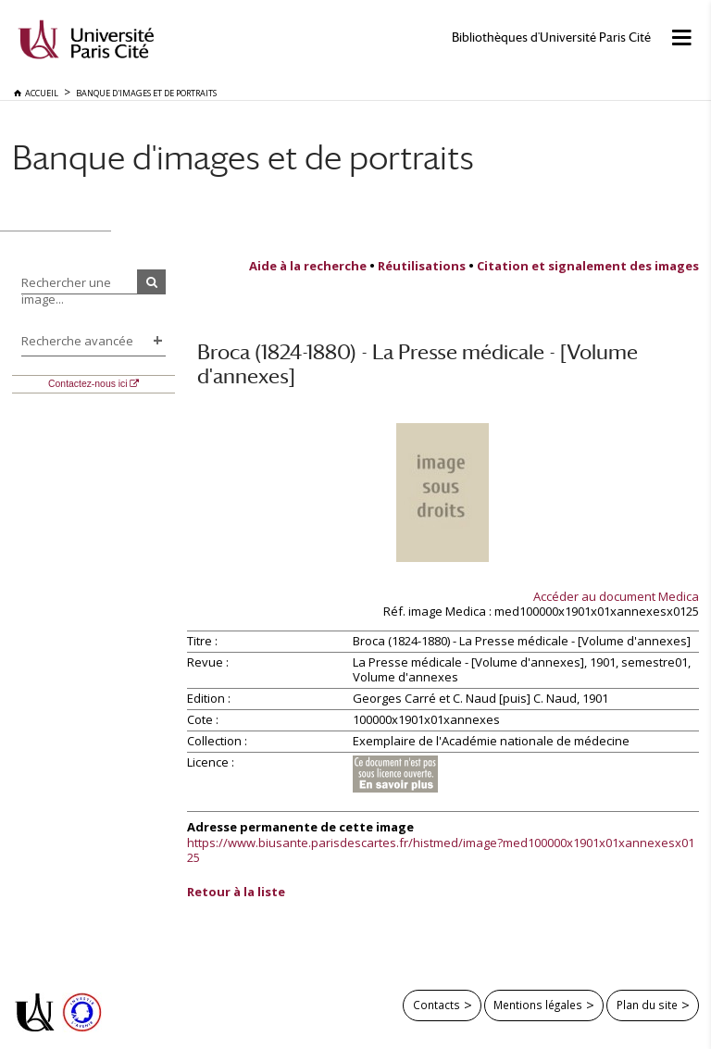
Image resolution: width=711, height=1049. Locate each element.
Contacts (436, 1004)
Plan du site (647, 1004)
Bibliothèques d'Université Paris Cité (551, 37)
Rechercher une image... (66, 290)
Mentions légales (537, 1004)
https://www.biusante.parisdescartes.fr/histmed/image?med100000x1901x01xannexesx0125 (440, 850)
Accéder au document (616, 596)
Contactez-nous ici (87, 384)
